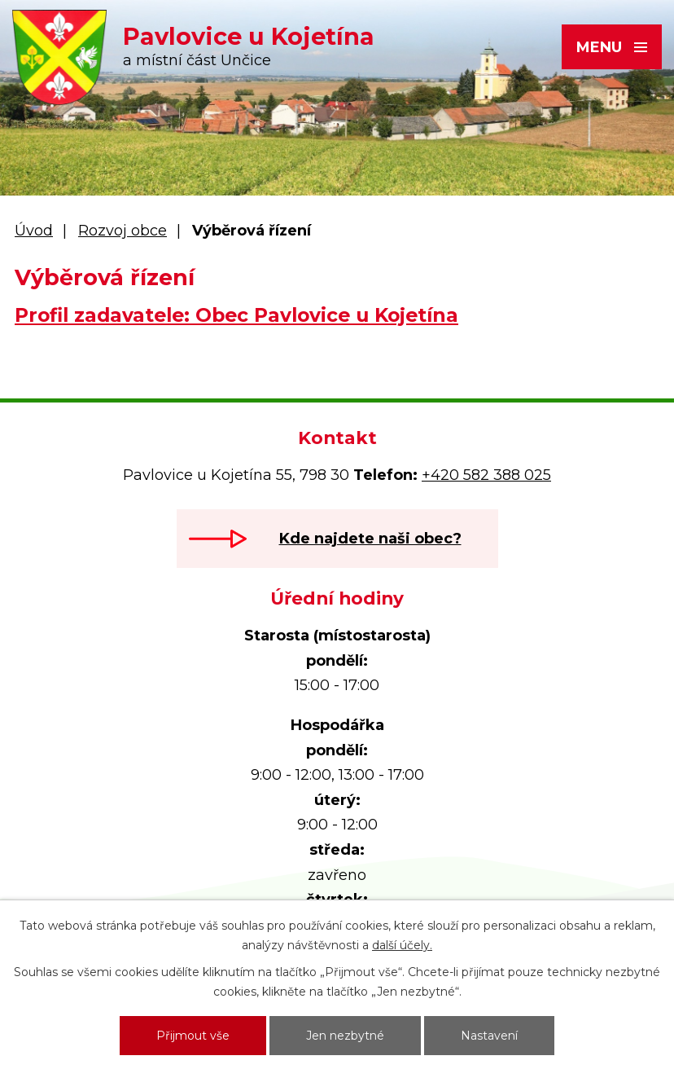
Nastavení (489, 1035)
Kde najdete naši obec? (370, 539)
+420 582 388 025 (486, 475)
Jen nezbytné (345, 1035)
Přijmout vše (193, 1035)
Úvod (34, 231)
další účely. (402, 945)
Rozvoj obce (122, 231)
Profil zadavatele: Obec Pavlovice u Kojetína (236, 315)
